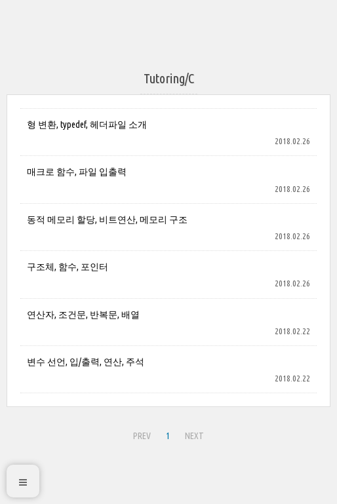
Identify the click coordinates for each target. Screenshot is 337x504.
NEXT (194, 436)
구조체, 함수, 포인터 (67, 267)
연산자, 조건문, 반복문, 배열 (83, 314)
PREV (142, 436)
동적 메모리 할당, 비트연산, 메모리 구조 (107, 219)
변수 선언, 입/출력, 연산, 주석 (85, 362)
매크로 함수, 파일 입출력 (77, 171)
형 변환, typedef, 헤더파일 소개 (87, 124)
